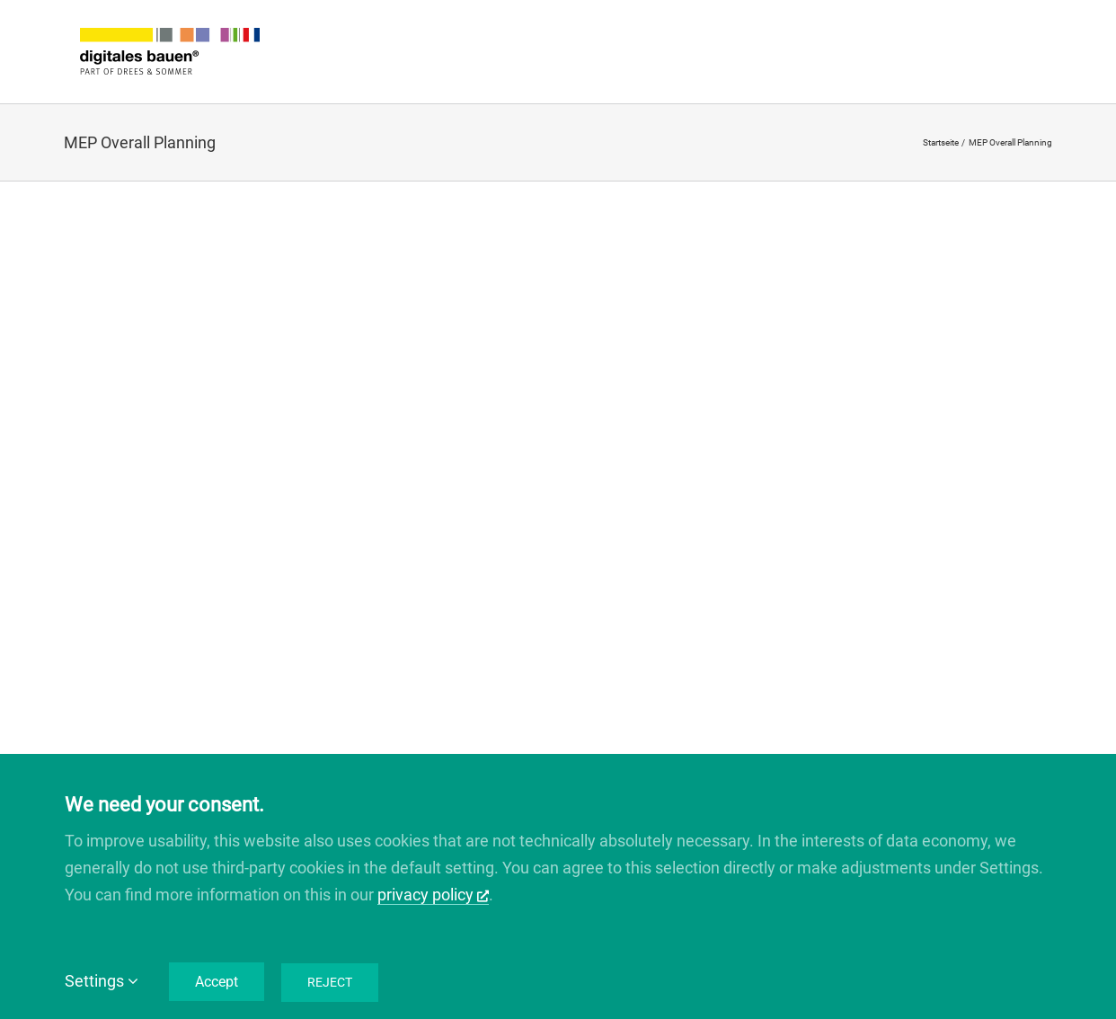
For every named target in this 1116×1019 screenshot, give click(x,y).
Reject (329, 982)
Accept (216, 981)
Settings (101, 980)
